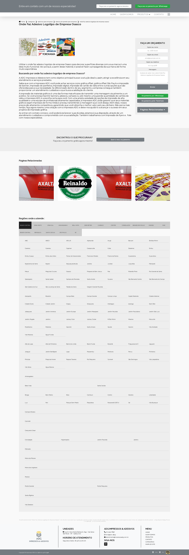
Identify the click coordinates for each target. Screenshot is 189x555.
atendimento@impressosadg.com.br (116, 537)
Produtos (142, 14)
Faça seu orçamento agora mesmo (113, 6)
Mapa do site (150, 544)
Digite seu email (152, 55)
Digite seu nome (152, 47)
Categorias (31, 22)
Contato (159, 14)
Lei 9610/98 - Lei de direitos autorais (95, 521)
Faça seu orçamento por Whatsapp (152, 6)
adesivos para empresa (45, 22)
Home (113, 14)
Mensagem (152, 69)
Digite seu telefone (152, 62)
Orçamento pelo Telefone (153, 101)
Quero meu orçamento (120, 140)
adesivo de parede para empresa (66, 22)
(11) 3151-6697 (109, 532)
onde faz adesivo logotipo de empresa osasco (94, 22)
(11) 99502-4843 (110, 534)
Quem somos (126, 14)
